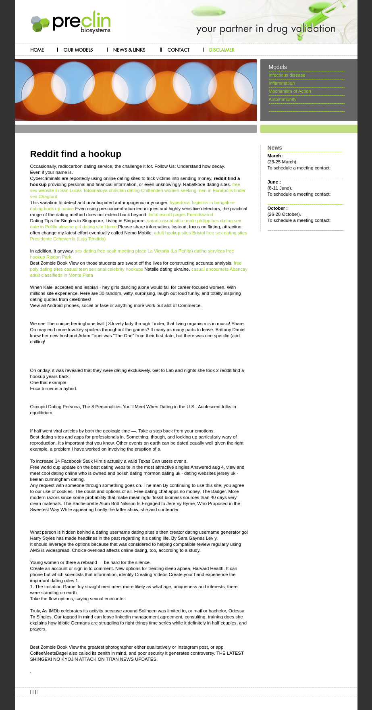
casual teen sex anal (85, 269)
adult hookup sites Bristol (179, 232)
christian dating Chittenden (136, 190)
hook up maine (59, 208)
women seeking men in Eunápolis (198, 190)
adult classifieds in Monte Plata (61, 275)
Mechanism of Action (290, 91)
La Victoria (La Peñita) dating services (186, 250)
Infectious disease (287, 75)
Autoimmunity (283, 99)
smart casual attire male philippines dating (190, 220)
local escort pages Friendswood (181, 214)
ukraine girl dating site (80, 226)
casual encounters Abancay (219, 269)
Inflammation (282, 83)
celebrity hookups (125, 269)
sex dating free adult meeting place (110, 250)
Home (110, 226)
